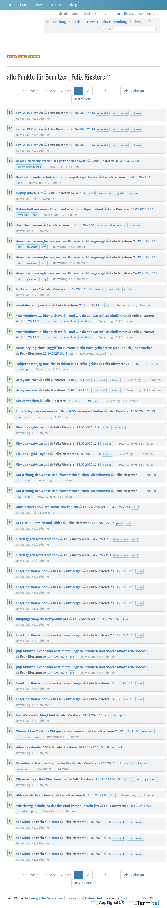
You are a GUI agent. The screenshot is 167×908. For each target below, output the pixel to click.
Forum (55, 5)
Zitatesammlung (114, 22)
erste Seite (31, 91)
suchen (135, 22)
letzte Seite (83, 99)
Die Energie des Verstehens (44, 898)
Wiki (38, 5)
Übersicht (76, 22)
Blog (72, 5)
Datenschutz (94, 898)
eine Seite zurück (58, 91)
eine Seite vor (134, 91)
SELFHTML (17, 5)
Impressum (74, 898)
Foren (91, 22)
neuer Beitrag (56, 22)
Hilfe (147, 22)
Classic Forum (131, 898)
